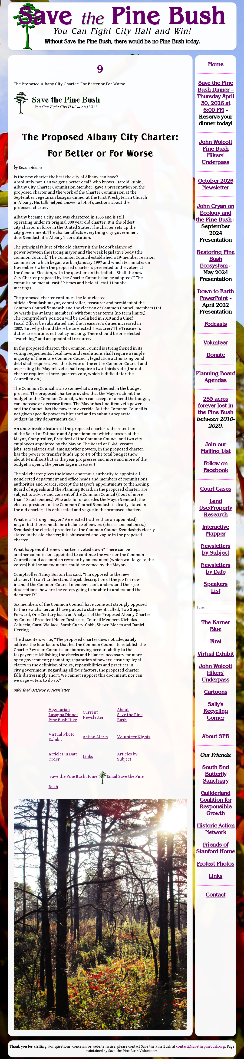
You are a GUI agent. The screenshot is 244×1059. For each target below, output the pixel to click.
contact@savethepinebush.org (200, 1046)
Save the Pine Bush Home (73, 776)
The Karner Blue (215, 625)
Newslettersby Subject (215, 549)
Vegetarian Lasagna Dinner (63, 712)
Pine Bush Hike (63, 719)
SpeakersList (216, 587)
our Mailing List (216, 447)
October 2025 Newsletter (215, 184)
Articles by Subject (127, 756)
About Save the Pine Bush (129, 714)
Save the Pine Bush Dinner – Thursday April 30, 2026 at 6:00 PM (215, 96)
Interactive (215, 526)
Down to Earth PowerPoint (215, 294)
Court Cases (215, 488)
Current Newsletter (93, 715)
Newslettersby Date (215, 568)
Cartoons (215, 691)
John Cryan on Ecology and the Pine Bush (215, 213)
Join (210, 444)
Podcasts (215, 324)
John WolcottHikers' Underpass (215, 673)
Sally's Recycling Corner (215, 711)
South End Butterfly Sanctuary (215, 774)
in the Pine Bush (215, 409)
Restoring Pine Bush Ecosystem (215, 259)
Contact (215, 894)
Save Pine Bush (122, 15)
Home (215, 64)
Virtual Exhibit (216, 653)
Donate (215, 354)
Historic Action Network (215, 829)
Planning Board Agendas (215, 377)
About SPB (215, 736)
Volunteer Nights (133, 736)
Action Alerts (95, 736)
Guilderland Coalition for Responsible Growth (215, 803)
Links (88, 756)
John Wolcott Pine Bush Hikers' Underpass (215, 152)
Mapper (215, 533)
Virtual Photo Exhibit (62, 737)
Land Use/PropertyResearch (215, 508)
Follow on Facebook (215, 466)
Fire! (215, 641)
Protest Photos (215, 863)
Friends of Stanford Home (215, 848)
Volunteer (216, 342)
